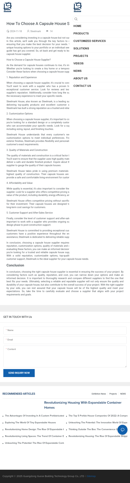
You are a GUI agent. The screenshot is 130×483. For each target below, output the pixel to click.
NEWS (123, 394)
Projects (113, 394)
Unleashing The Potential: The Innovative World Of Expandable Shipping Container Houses (98, 422)
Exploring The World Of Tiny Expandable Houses (30, 422)
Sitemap (91, 476)
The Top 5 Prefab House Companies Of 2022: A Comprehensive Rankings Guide (98, 416)
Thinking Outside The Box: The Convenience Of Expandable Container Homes (98, 429)
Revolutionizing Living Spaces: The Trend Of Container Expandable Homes (34, 436)
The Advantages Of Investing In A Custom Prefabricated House (34, 416)
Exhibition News (99, 394)
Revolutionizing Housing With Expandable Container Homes (82, 405)
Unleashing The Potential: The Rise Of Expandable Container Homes (34, 443)
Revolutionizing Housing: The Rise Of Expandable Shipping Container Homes (98, 436)
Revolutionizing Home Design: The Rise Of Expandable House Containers (34, 429)
